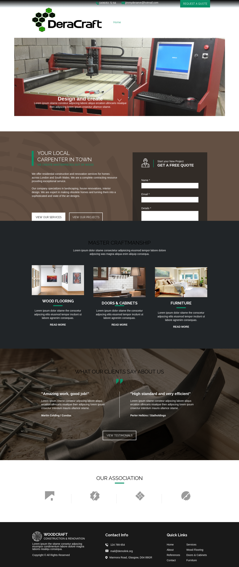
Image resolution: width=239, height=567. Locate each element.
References (173, 555)
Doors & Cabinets (196, 555)
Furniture (191, 560)
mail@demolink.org (121, 551)
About (170, 549)
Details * (146, 208)
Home (170, 544)
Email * (145, 194)
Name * (145, 180)
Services (191, 544)
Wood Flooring (194, 549)
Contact (171, 560)
